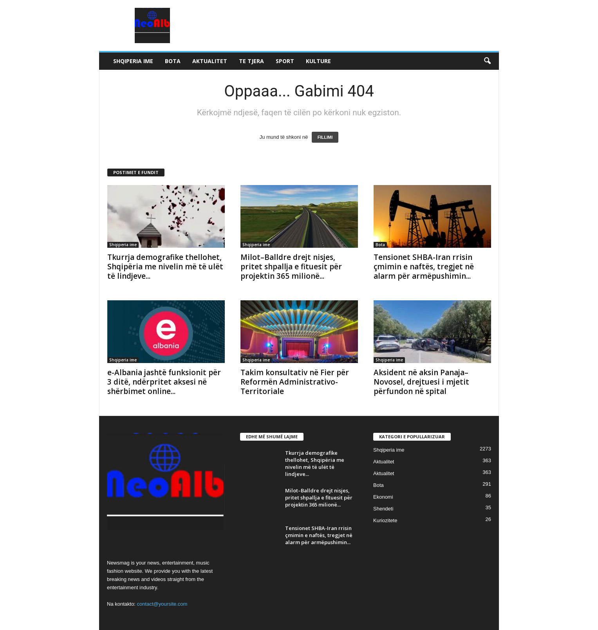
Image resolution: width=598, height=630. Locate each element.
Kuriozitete (385, 520)
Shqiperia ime (133, 61)
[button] (487, 61)
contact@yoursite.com (162, 604)
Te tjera (251, 61)
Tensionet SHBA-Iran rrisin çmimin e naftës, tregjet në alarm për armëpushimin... (424, 266)
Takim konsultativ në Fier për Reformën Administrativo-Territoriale (294, 381)
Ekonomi (383, 497)
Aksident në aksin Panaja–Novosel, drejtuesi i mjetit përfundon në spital (421, 381)
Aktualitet (209, 61)
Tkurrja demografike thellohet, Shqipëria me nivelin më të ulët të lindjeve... (165, 266)
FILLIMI (325, 137)
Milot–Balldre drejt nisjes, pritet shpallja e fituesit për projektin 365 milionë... (291, 266)
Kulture (318, 61)
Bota (173, 61)
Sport (285, 61)
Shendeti (383, 509)
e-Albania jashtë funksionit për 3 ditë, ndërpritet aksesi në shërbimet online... (164, 381)
